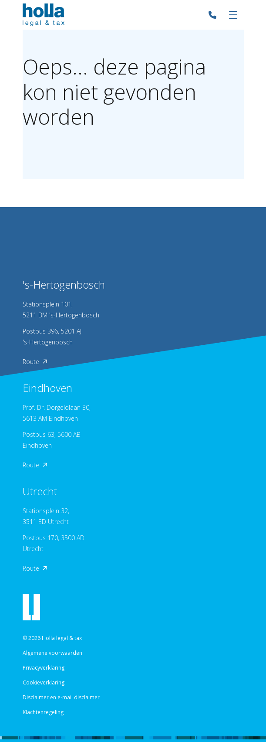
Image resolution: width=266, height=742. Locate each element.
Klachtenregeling (43, 712)
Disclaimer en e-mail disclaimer (61, 697)
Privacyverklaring (43, 667)
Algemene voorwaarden (52, 653)
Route (35, 361)
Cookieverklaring (43, 682)
